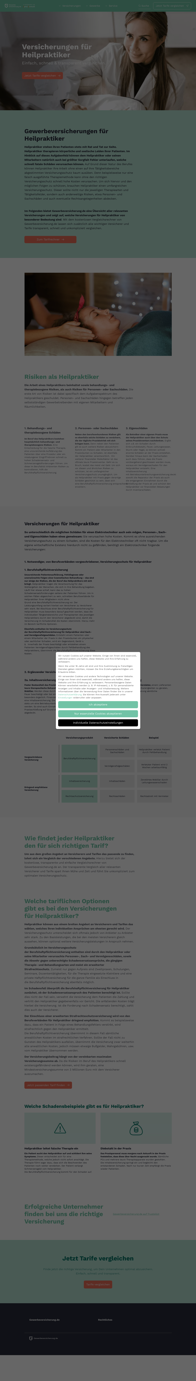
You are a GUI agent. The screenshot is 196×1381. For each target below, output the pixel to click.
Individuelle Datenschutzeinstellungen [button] (98, 720)
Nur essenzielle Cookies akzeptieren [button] (98, 711)
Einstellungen (65, 695)
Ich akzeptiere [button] (98, 702)
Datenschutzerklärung (70, 692)
